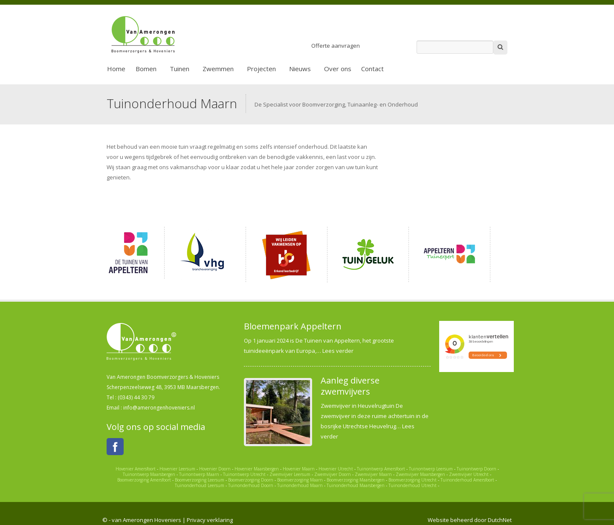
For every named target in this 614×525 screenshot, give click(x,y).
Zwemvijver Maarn (373, 474)
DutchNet (500, 520)
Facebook (115, 446)
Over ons (337, 68)
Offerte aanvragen (335, 45)
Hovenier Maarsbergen (257, 469)
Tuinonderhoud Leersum (199, 485)
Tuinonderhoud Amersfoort (467, 480)
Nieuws (300, 68)
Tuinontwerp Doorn (476, 469)
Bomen (146, 68)
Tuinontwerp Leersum (431, 469)
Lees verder (337, 351)
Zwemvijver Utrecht (469, 474)
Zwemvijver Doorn (332, 474)
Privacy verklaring (210, 520)
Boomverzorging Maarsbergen (356, 480)
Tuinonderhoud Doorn (250, 485)
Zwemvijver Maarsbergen (420, 474)
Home (116, 68)
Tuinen (179, 68)
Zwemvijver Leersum (289, 474)
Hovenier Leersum (177, 469)
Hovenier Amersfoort (136, 469)
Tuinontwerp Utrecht (244, 474)
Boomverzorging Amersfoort (144, 480)
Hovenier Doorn (215, 469)
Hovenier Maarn (299, 469)
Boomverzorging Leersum (199, 480)
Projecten (261, 68)
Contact (372, 68)
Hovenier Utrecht (336, 469)
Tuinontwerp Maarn (199, 474)
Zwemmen (218, 68)
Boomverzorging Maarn (300, 480)
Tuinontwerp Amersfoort (381, 469)
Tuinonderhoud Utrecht (412, 485)
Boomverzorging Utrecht (412, 480)
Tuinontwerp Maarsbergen (149, 474)
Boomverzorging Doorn (250, 480)
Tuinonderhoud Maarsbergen (356, 485)
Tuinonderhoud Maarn (300, 485)
